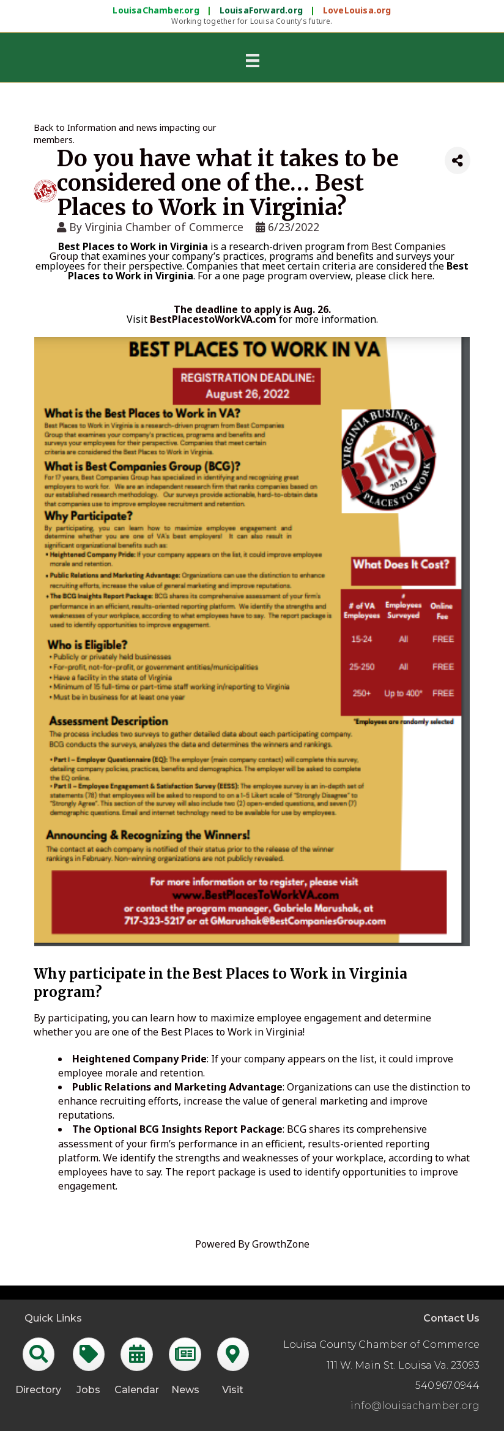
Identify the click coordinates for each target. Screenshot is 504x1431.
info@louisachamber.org (415, 1405)
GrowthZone (280, 1244)
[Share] (457, 160)
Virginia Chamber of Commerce (164, 226)
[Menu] (253, 60)
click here (410, 275)
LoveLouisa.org (357, 10)
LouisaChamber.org (157, 10)
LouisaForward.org (263, 10)
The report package (210, 1172)
